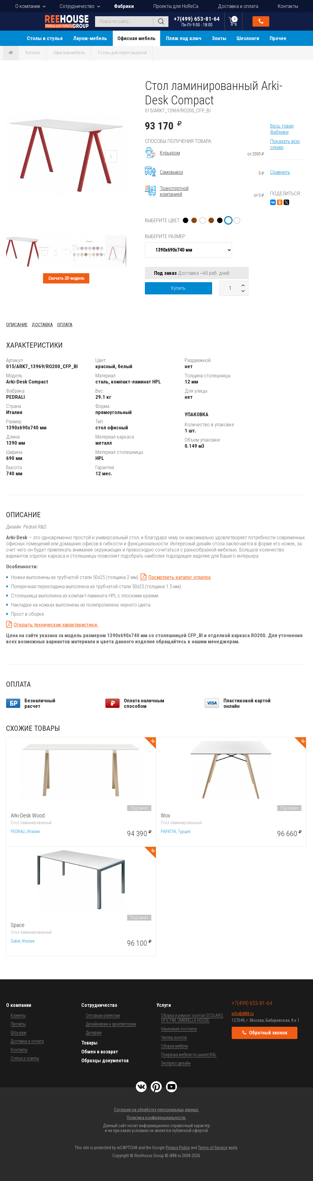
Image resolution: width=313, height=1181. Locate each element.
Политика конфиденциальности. (156, 1117)
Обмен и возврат (99, 1052)
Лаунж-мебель (90, 38)
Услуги (163, 1005)
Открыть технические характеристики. (56, 625)
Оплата (64, 324)
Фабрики (124, 6)
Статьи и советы (25, 1058)
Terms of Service (212, 1147)
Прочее (278, 38)
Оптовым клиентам (103, 1015)
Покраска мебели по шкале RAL (188, 1054)
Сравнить (280, 172)
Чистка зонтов (174, 1037)
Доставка (42, 324)
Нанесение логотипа (179, 1028)
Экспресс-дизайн (176, 1063)
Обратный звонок (261, 21)
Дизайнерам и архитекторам (111, 1024)
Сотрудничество (77, 6)
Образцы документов (105, 1060)
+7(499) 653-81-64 (197, 21)
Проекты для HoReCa (175, 6)
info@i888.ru (243, 1013)
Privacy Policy (178, 1147)
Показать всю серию (285, 144)
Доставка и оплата (238, 6)
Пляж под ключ (183, 38)
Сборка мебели (174, 1046)
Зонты (219, 38)
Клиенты (18, 1015)
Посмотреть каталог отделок (179, 577)
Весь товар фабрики (282, 129)
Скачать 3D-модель (66, 278)
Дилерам (93, 1032)
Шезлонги (248, 38)
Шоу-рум (18, 1032)
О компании (27, 6)
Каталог (33, 52)
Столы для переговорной (122, 52)
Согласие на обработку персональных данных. (156, 1109)
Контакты (288, 6)
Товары (89, 1043)
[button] (121, 84)
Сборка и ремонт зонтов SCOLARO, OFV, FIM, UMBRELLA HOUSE (192, 1018)
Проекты (18, 1024)
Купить (178, 288)
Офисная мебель (136, 38)
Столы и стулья (45, 38)
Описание (17, 324)
